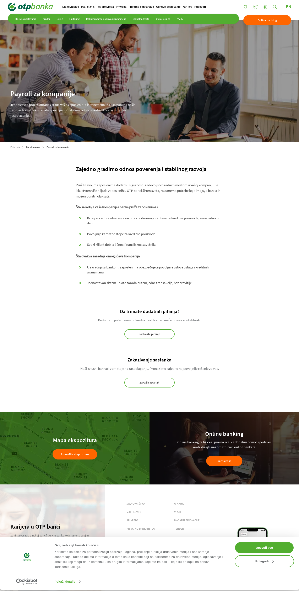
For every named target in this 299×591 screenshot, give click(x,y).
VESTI (177, 507)
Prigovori (202, 7)
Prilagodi (264, 561)
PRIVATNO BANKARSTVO (140, 524)
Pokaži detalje (64, 581)
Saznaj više (224, 456)
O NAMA (179, 499)
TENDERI (179, 524)
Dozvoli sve (264, 547)
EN (286, 7)
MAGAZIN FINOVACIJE (187, 516)
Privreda (123, 7)
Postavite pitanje (149, 334)
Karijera (190, 7)
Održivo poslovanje (171, 7)
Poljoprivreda (107, 7)
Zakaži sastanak (149, 380)
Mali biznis (90, 7)
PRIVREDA (132, 516)
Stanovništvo (73, 7)
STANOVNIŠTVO (135, 499)
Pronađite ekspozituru (75, 450)
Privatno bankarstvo (144, 7)
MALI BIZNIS (133, 507)
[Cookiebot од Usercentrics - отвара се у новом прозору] (27, 582)
